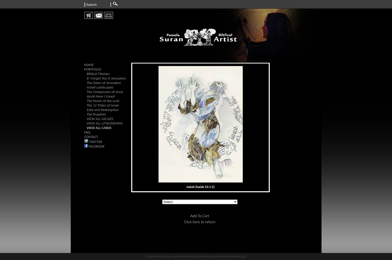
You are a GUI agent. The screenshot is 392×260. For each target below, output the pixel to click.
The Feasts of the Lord (103, 100)
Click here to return (200, 222)
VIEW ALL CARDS (99, 128)
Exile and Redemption (103, 110)
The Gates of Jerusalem (104, 82)
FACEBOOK (94, 146)
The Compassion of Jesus (105, 92)
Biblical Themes (98, 74)
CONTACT (91, 136)
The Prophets (96, 114)
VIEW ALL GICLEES (100, 118)
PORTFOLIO (92, 69)
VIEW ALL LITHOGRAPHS (105, 123)
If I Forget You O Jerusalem (106, 78)
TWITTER (93, 142)
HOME (89, 64)
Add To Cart (199, 216)
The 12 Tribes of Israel (103, 105)
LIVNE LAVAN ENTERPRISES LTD (229, 256)
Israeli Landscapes (100, 87)
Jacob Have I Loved (101, 96)
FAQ (87, 132)
